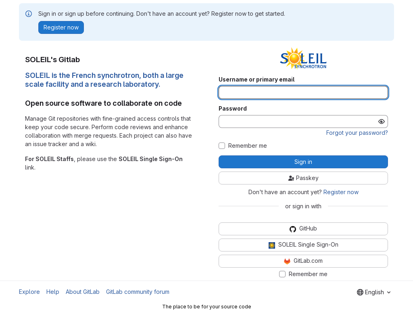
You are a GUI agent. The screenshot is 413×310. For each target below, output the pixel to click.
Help (52, 291)
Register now (341, 192)
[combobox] (373, 292)
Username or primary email (256, 79)
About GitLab (83, 291)
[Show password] (381, 121)
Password (233, 108)
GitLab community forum (137, 291)
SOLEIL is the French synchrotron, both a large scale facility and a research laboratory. (104, 80)
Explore (29, 291)
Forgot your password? (357, 132)
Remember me (247, 145)
